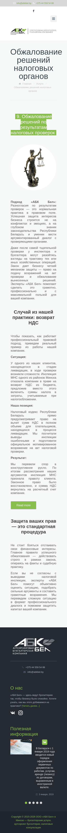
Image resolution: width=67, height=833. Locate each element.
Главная (27, 83)
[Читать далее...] (31, 705)
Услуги (39, 83)
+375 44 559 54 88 (45, 3)
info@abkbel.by (23, 3)
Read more (23, 505)
